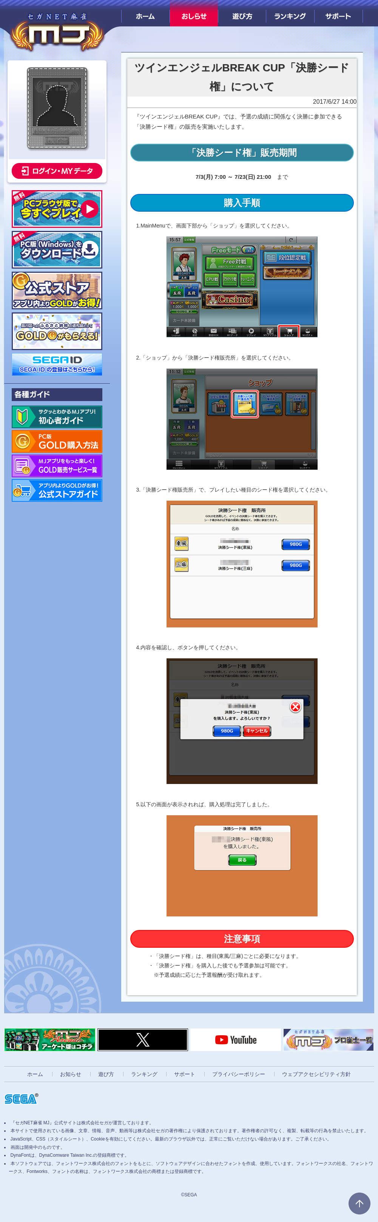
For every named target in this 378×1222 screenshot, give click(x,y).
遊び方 (242, 13)
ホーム (146, 13)
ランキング (290, 13)
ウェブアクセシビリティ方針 (316, 1074)
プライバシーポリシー (238, 1074)
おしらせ (194, 13)
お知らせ (70, 1074)
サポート (339, 13)
